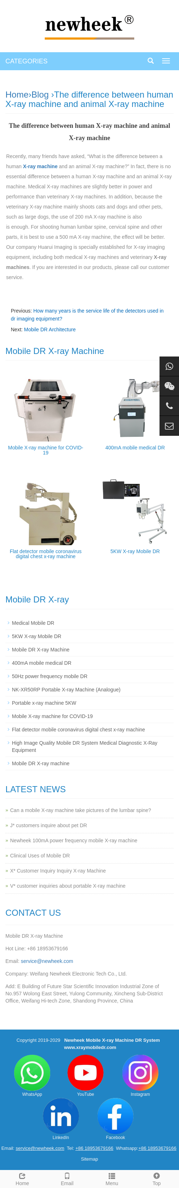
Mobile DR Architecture (50, 329)
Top (156, 1178)
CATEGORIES (26, 61)
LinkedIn (61, 1119)
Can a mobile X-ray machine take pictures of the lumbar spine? (80, 810)
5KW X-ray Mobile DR (135, 551)
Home (17, 94)
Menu (112, 1178)
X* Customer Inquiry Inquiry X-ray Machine (58, 871)
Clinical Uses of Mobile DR (40, 856)
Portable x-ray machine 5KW (44, 703)
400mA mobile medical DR (135, 447)
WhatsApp (32, 1076)
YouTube (85, 1076)
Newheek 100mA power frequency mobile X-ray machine (73, 840)
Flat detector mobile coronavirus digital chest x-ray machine (46, 553)
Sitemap (89, 1159)
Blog (40, 94)
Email (67, 1178)
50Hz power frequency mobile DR (49, 676)
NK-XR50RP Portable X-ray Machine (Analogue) (66, 689)
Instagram (140, 1076)
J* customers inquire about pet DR (48, 825)
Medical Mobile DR (33, 623)
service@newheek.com (47, 961)
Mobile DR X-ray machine (41, 763)
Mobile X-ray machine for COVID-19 (45, 450)
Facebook (115, 1119)
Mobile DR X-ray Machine (41, 650)
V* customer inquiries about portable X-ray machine (68, 886)
